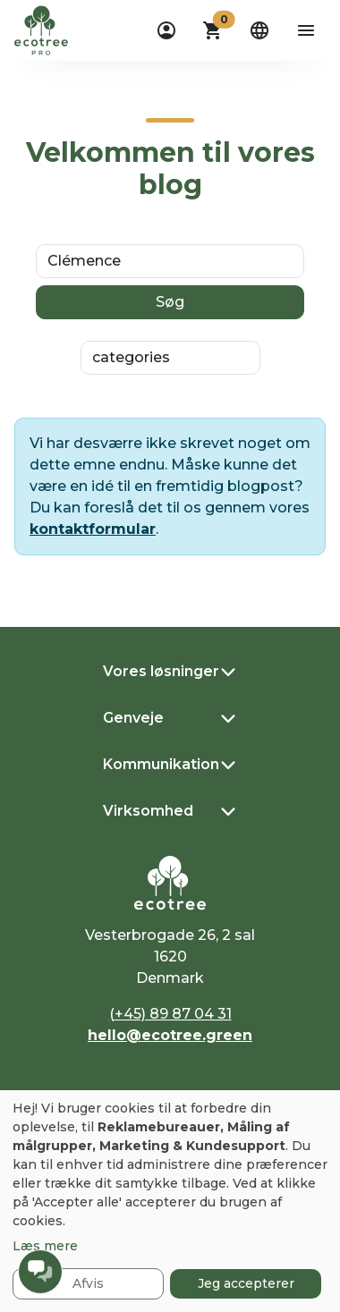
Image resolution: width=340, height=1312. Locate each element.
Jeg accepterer (246, 1283)
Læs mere (45, 1246)
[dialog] (170, 1201)
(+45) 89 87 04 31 (170, 1013)
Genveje (133, 717)
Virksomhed (148, 810)
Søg (170, 301)
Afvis (88, 1283)
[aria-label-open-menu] (306, 30)
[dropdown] (166, 30)
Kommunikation (161, 764)
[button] (213, 30)
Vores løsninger (161, 671)
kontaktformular (93, 529)
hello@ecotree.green (170, 1035)
